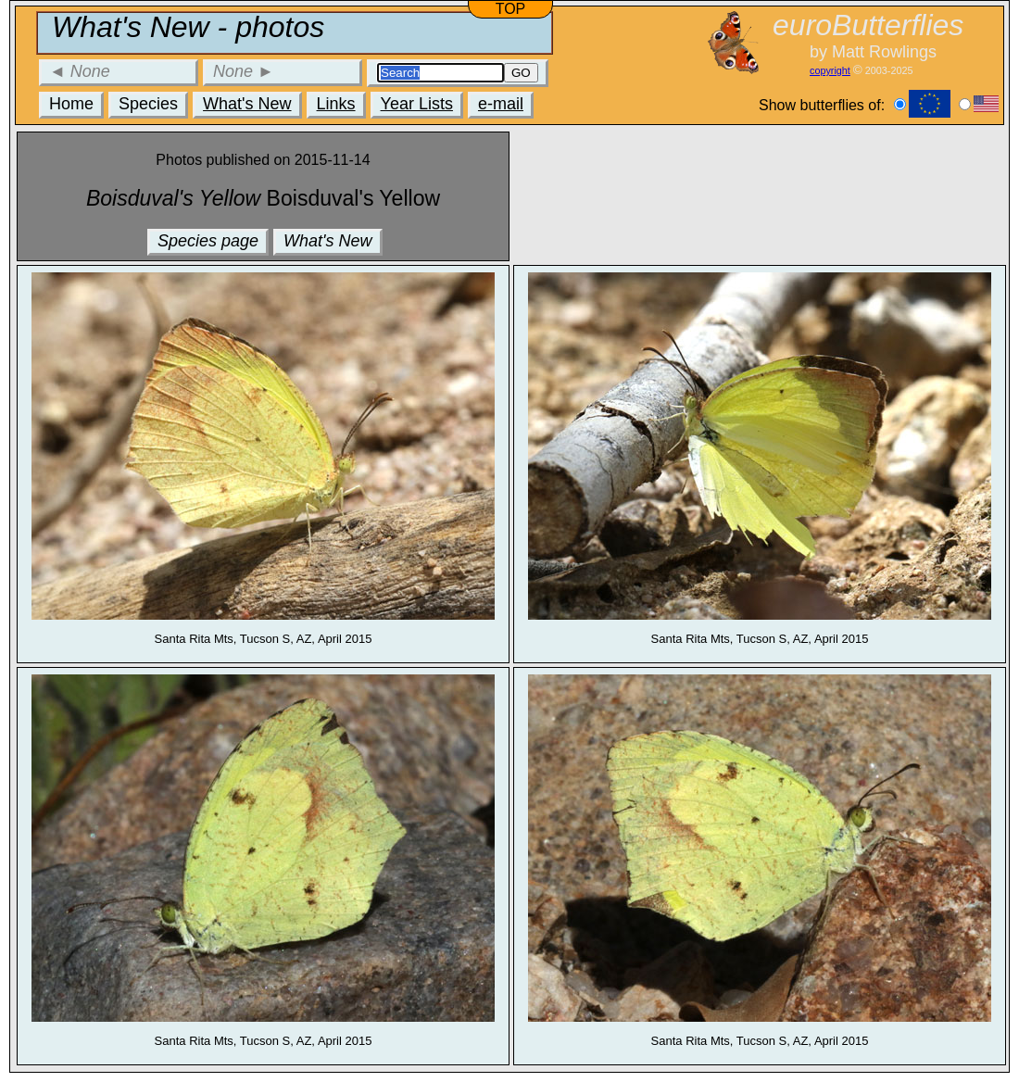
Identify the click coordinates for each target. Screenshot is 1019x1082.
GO (521, 73)
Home (71, 103)
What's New (247, 103)
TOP (511, 9)
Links (336, 103)
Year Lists (417, 103)
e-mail (500, 103)
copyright (830, 70)
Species (148, 103)
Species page (207, 241)
